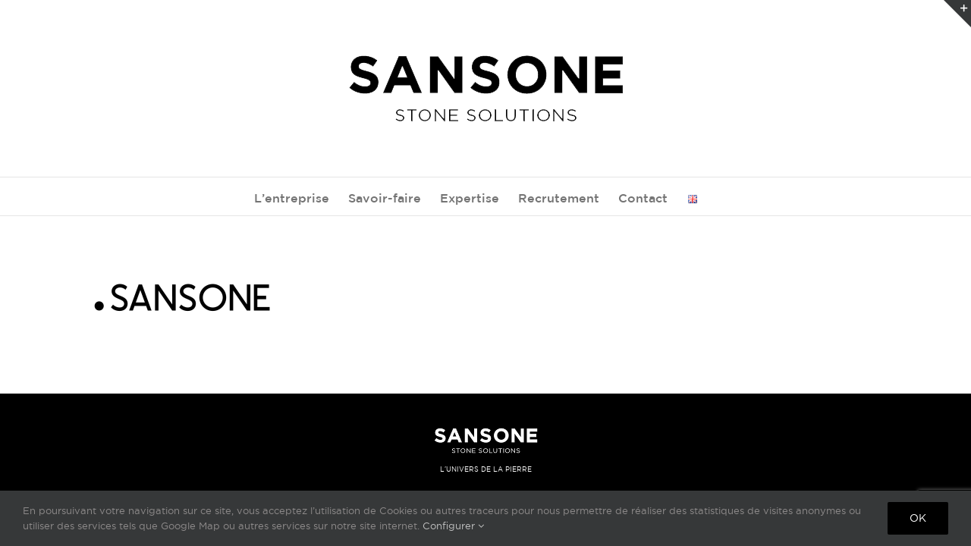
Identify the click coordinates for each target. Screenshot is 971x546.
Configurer (453, 525)
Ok (918, 518)
